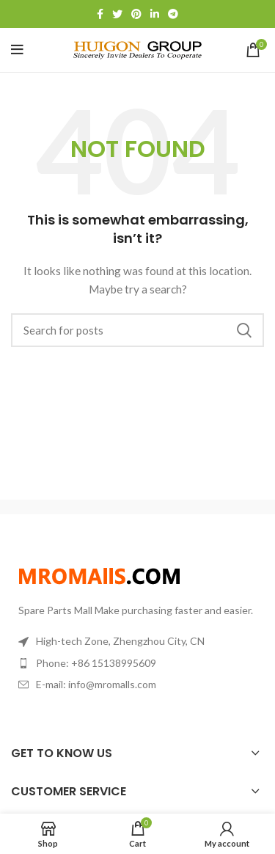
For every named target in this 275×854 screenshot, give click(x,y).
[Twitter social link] (117, 13)
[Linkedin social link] (155, 13)
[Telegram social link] (173, 13)
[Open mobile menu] (17, 50)
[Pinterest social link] (136, 13)
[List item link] (137, 663)
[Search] (137, 330)
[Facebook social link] (100, 13)
